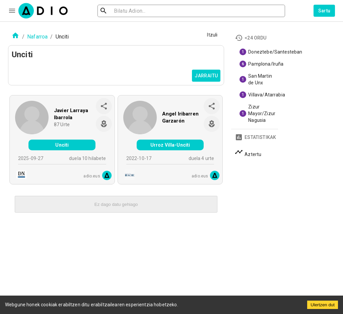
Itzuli (212, 34)
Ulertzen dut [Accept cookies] (323, 304)
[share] (104, 106)
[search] (125, 11)
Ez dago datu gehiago (116, 204)
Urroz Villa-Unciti (170, 145)
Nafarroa (37, 36)
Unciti (62, 145)
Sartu (324, 10)
